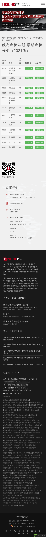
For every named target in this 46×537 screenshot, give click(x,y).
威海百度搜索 (20, 435)
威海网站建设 (35, 403)
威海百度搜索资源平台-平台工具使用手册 (17, 453)
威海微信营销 (9, 428)
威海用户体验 (34, 463)
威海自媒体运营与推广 (11, 403)
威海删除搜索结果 (20, 488)
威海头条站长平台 (9, 455)
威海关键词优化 (23, 410)
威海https (23, 423)
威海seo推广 (38, 408)
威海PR (16, 493)
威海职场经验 (19, 475)
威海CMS (17, 468)
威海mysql (30, 465)
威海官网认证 (30, 475)
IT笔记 (34, 500)
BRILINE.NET (14, 521)
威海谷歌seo (28, 425)
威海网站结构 (26, 483)
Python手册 (7, 500)
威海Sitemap (33, 428)
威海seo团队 (7, 478)
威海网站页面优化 (9, 412)
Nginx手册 (16, 503)
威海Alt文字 (24, 463)
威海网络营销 (34, 430)
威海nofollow (29, 480)
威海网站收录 (7, 418)
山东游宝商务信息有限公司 (15, 321)
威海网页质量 (31, 478)
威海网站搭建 (25, 458)
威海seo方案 (23, 430)
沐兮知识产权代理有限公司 (15, 305)
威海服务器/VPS (36, 405)
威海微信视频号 (30, 448)
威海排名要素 (35, 455)
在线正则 (6, 505)
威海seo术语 (34, 410)
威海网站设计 (7, 460)
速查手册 (13, 505)
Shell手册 (24, 503)
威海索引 (17, 483)
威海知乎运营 (7, 443)
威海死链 (21, 438)
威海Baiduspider (8, 435)
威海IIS (37, 465)
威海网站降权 (7, 433)
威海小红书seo (19, 448)
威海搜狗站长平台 (34, 443)
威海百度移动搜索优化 (25, 408)
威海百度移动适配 (20, 443)
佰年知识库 (24, 498)
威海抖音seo (26, 420)
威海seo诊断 (7, 458)
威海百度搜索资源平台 (21, 400)
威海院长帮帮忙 (33, 485)
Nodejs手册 (33, 503)
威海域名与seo (8, 450)
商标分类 (9, 40)
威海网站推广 (7, 468)
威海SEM (7, 440)
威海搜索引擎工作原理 (11, 463)
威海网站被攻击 (22, 470)
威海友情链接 (27, 440)
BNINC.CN (13, 524)
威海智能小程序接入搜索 (29, 493)
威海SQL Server (8, 465)
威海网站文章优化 (23, 455)
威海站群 (39, 438)
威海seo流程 (31, 435)
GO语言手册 (7, 503)
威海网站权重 (37, 468)
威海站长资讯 (7, 493)
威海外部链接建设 (10, 410)
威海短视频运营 (9, 470)
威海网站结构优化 (9, 405)
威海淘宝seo (35, 458)
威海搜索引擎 (16, 495)
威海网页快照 (33, 470)
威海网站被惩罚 (8, 485)
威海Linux (31, 460)
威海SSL (16, 458)
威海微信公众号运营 (33, 433)
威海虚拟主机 (18, 425)
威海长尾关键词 (30, 445)
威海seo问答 (24, 403)
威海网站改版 (26, 468)
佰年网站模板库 (34, 498)
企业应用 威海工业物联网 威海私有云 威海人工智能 (21, 364)
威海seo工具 (32, 488)
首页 (29, 38)
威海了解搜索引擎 (9, 408)
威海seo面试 (7, 490)
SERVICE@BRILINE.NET (11, 382)
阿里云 (6, 314)
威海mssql (6, 495)
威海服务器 (39, 425)
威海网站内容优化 (21, 428)
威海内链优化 (7, 483)
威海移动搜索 (18, 445)
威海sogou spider (19, 478)
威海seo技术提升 (23, 405)
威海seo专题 (7, 400)
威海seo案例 (8, 475)
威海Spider (37, 453)
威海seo (33, 415)
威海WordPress (29, 473)
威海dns (39, 473)
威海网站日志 (7, 480)
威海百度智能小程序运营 (11, 420)
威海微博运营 (20, 465)
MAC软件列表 (25, 500)
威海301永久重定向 (10, 438)
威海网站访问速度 (20, 460)
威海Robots (36, 420)
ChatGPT (21, 505)
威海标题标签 (18, 473)
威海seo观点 (29, 438)
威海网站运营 (7, 425)
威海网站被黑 (7, 448)
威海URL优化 (17, 440)
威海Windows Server (10, 430)
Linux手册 (15, 500)
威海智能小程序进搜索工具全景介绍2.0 (27, 490)
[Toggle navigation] (43, 3)
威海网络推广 (7, 445)
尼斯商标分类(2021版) (10, 498)
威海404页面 (7, 473)
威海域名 (31, 418)
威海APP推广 (7, 488)
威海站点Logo (18, 480)
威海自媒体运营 (19, 433)
